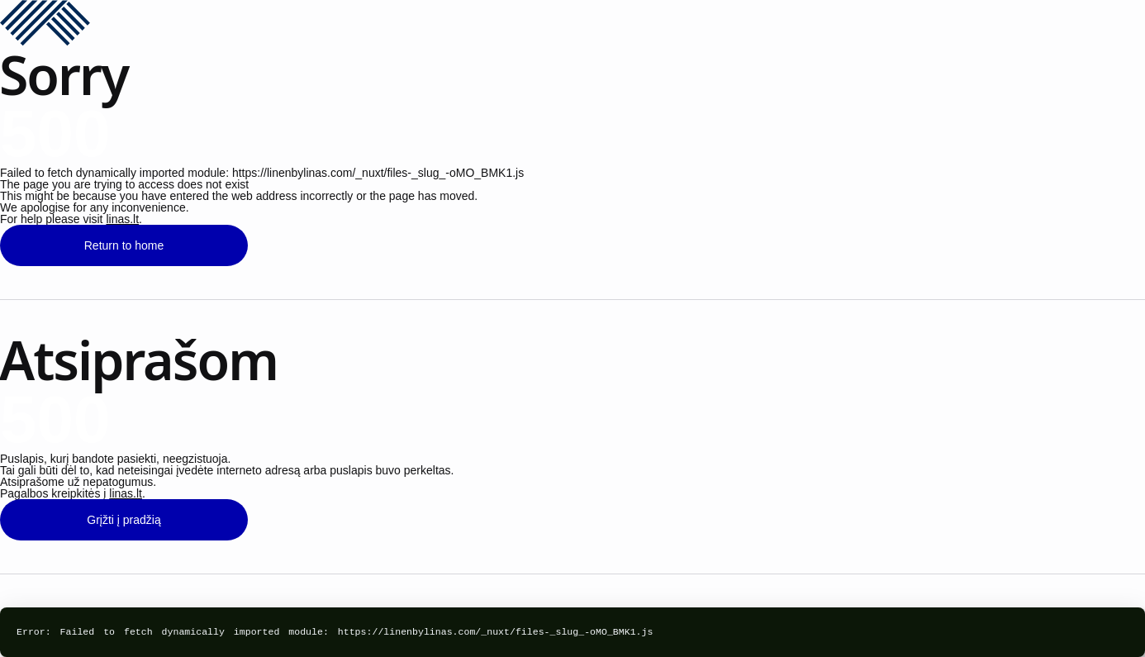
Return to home (124, 245)
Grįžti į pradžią (123, 519)
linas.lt (122, 219)
